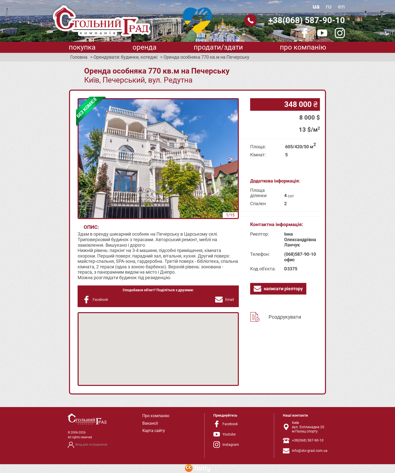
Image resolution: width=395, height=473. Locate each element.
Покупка (82, 47)
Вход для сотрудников (91, 444)
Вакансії (150, 423)
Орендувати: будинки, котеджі (125, 57)
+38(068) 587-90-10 (306, 20)
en (341, 6)
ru (329, 6)
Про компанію (303, 47)
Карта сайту (153, 430)
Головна (78, 57)
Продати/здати (218, 47)
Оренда (144, 47)
